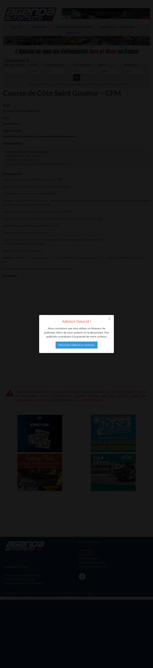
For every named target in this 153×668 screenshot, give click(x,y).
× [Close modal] (109, 318)
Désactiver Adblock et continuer (77, 345)
